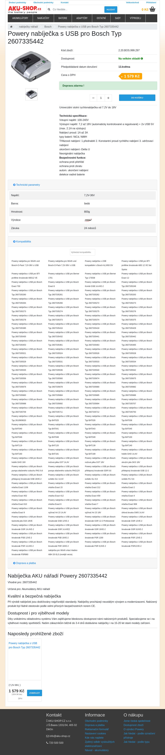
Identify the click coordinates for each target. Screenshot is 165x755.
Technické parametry (26, 184)
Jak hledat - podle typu (137, 741)
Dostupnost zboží (134, 725)
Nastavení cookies (95, 733)
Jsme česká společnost (137, 721)
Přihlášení (151, 2)
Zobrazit (34, 693)
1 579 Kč (132, 76)
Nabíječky (43, 18)
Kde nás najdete (94, 737)
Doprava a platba (24, 563)
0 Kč (145, 9)
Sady (118, 18)
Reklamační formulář (97, 729)
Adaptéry (81, 18)
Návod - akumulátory (97, 750)
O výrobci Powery (134, 729)
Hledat (111, 9)
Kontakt (64, 2)
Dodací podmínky (17, 2)
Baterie (62, 18)
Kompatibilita (22, 241)
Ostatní (101, 18)
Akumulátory (20, 18)
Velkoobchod (132, 2)
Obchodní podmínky (43, 2)
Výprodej (135, 18)
